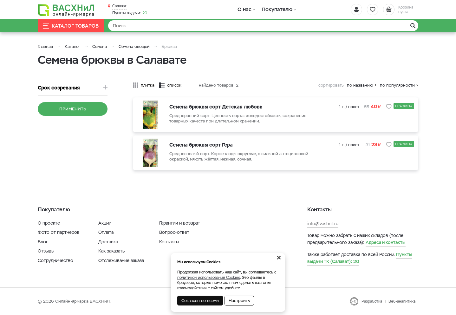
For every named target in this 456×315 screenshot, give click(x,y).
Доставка (108, 242)
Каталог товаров (71, 26)
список (174, 85)
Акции (104, 223)
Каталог (73, 46)
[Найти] (263, 25)
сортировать (331, 85)
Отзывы (46, 251)
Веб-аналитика (401, 301)
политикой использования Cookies (208, 277)
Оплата (106, 232)
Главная (45, 46)
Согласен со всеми (200, 300)
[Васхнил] (66, 10)
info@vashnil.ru (322, 223)
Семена (99, 46)
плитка (147, 85)
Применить (72, 109)
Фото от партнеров (59, 232)
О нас (245, 9)
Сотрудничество (55, 260)
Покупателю (277, 9)
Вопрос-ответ (174, 232)
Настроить (239, 300)
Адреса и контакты (386, 242)
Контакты (169, 242)
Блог (43, 242)
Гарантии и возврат (179, 223)
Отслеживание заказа (121, 260)
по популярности (397, 85)
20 (129, 13)
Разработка (372, 301)
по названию (360, 85)
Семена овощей (134, 46)
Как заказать (111, 251)
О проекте (49, 223)
